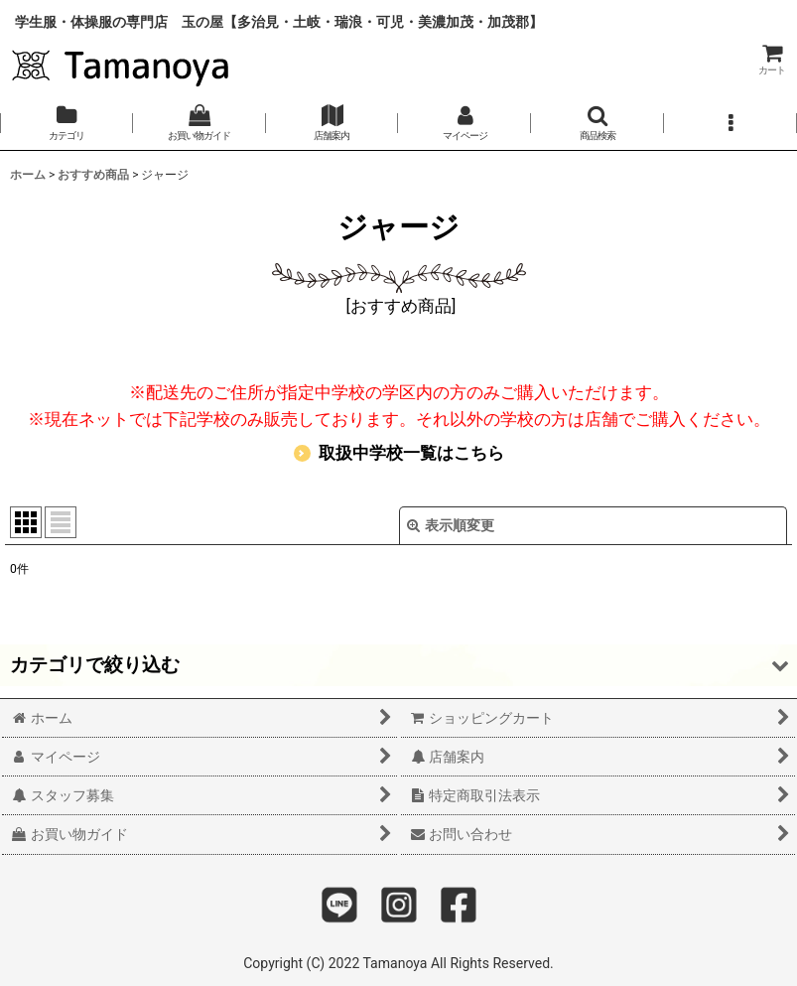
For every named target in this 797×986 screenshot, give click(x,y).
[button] (597, 123)
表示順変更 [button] (450, 525)
